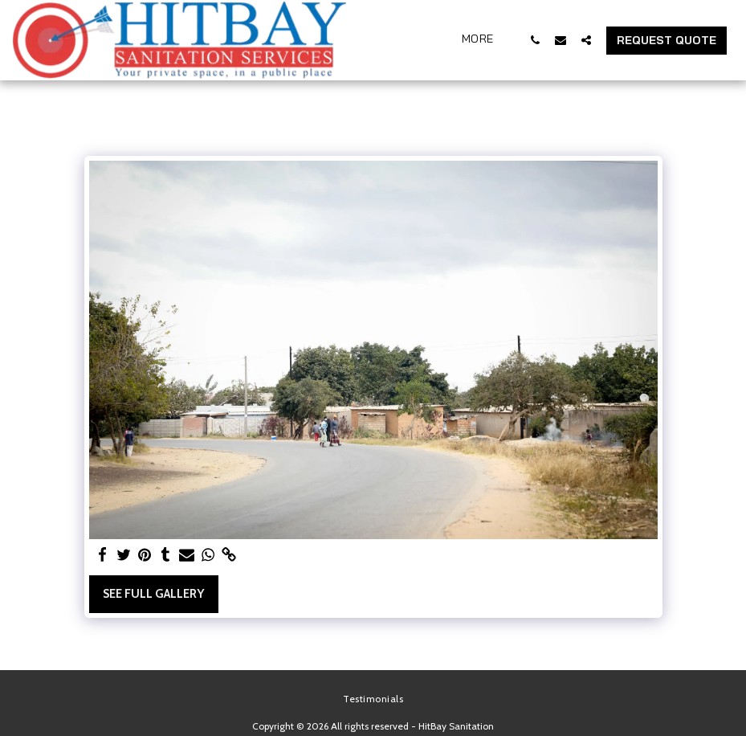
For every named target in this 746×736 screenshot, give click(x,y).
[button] (535, 40)
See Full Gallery (153, 594)
